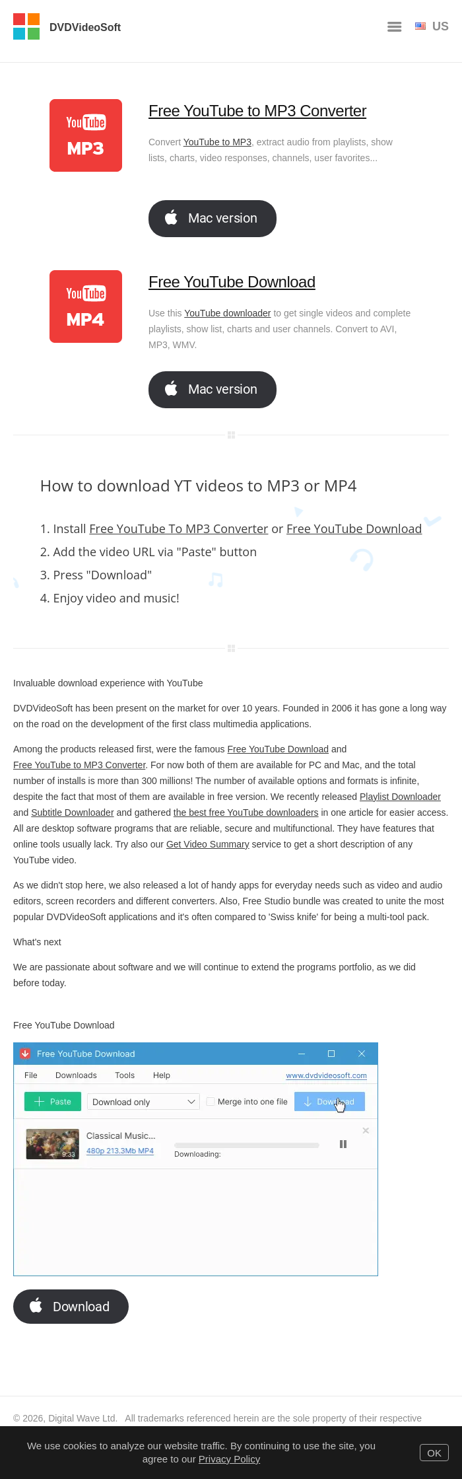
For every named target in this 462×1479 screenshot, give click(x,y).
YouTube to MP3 (217, 142)
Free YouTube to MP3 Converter (257, 111)
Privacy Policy (229, 1458)
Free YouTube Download (231, 282)
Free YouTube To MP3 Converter (178, 528)
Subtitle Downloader (72, 812)
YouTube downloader (227, 313)
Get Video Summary (207, 844)
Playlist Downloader (400, 796)
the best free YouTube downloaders (246, 812)
